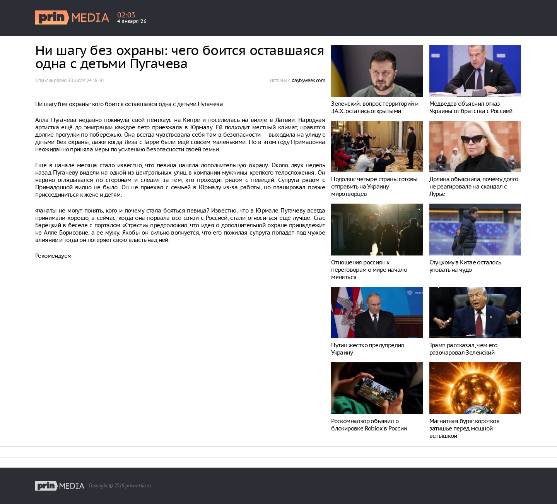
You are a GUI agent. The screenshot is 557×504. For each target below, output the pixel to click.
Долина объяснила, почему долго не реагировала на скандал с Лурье (473, 186)
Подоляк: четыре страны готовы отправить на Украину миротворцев (374, 186)
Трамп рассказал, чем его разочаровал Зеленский (463, 348)
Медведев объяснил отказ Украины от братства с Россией (471, 107)
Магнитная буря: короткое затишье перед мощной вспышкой (464, 428)
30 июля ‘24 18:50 (85, 80)
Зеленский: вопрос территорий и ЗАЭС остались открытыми (374, 107)
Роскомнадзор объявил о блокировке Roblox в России (369, 424)
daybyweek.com (308, 80)
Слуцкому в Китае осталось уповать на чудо (465, 266)
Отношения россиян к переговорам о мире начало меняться (369, 270)
